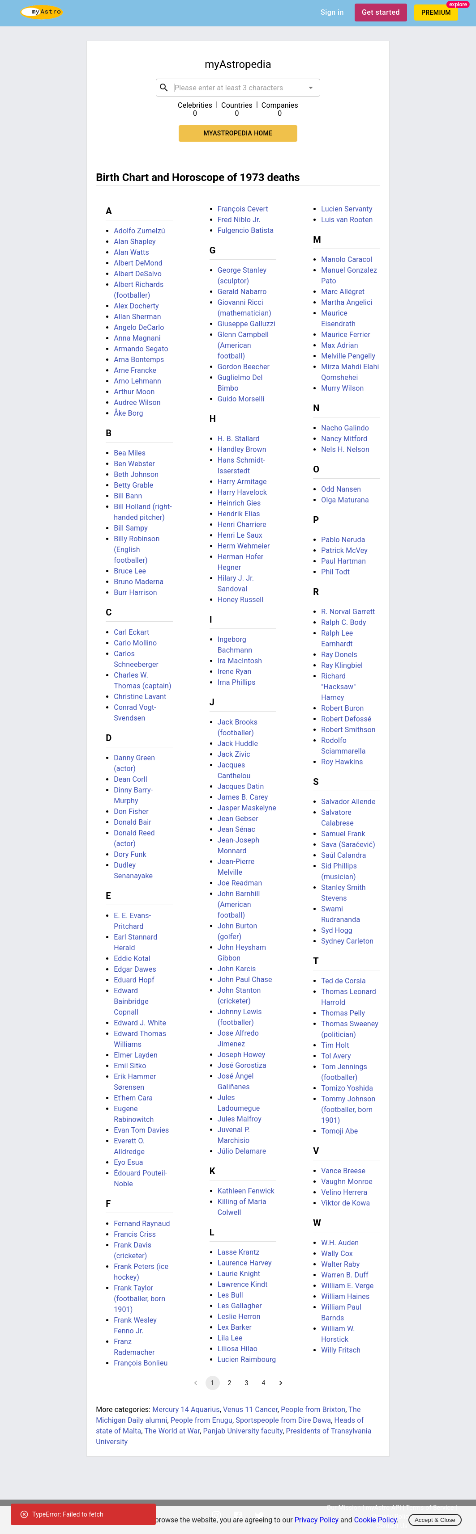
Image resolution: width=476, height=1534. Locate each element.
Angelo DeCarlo (139, 327)
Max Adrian (339, 345)
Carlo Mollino (135, 643)
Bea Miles (130, 453)
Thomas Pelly (343, 1013)
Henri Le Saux (240, 535)
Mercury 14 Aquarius (185, 1409)
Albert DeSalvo (138, 274)
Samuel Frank (343, 834)
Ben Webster (134, 463)
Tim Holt (335, 1045)
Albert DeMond (138, 263)
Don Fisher (131, 811)
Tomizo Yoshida (347, 1088)
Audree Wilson (137, 402)
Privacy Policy (317, 1520)
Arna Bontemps (139, 359)
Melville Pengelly (348, 356)
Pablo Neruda (343, 539)
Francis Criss (135, 1234)
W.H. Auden (340, 1243)
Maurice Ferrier (345, 334)
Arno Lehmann (137, 381)
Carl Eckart (131, 632)
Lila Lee (230, 1338)
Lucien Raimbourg (247, 1359)
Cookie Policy (375, 1520)
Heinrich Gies (239, 503)
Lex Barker (235, 1327)
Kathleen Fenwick (246, 1191)
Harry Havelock (242, 492)
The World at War (172, 1431)
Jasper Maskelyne (247, 808)
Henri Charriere (242, 524)
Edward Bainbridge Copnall (131, 1001)
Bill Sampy (131, 528)
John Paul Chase (245, 979)
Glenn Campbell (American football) (243, 345)
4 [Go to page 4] (264, 1383)
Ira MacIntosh (240, 661)
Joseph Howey (242, 1054)
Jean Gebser (238, 818)
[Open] (310, 87)
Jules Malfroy (240, 1119)
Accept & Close (435, 1520)
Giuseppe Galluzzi (246, 324)
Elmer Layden (136, 1055)
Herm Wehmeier (244, 546)
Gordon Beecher (244, 366)
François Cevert (243, 209)
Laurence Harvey (245, 1263)
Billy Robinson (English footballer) (136, 550)
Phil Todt (335, 572)
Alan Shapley (134, 241)
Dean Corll (130, 779)
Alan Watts (131, 252)
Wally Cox (337, 1253)
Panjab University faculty (243, 1431)
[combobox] (238, 88)
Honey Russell (241, 599)
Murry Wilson (342, 388)
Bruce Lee (130, 571)
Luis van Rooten (347, 219)
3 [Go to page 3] (247, 1383)
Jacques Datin (241, 786)
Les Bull (230, 1295)
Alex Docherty (136, 306)
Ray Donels (339, 654)
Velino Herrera (344, 1192)
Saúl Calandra (343, 855)
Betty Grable (133, 485)
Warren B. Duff (344, 1275)
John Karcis (237, 969)
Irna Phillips (237, 682)
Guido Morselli (241, 399)
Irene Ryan (235, 671)
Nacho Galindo (345, 428)
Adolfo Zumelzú (139, 231)
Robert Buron (342, 708)
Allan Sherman (137, 316)
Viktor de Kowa (345, 1203)
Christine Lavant (140, 696)
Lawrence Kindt (243, 1284)
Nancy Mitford (344, 438)
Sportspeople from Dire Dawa (283, 1420)
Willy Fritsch (340, 1350)
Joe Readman (240, 883)
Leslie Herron (239, 1316)
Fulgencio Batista (246, 230)
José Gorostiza (242, 1065)
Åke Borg (128, 413)
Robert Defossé (346, 719)
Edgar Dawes (135, 969)
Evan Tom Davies (141, 1130)
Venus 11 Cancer (250, 1409)
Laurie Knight (239, 1273)
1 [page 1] (213, 1383)
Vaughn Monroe (347, 1181)
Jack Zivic (234, 754)
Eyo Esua (128, 1162)
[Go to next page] (281, 1383)
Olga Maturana (345, 500)
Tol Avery (336, 1056)
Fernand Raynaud (142, 1223)
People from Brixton (313, 1409)
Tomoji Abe (339, 1131)
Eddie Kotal (132, 958)
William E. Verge (347, 1285)
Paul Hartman (343, 561)
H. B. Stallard (239, 438)
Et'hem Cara (133, 1098)
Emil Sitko (130, 1066)
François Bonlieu (140, 1363)
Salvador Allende (348, 801)
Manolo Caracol (346, 259)
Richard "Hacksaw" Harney (338, 687)
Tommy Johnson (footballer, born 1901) (348, 1110)
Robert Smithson (348, 729)
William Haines (345, 1296)
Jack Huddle (238, 743)
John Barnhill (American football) (239, 904)
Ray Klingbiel (342, 665)
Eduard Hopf (134, 980)
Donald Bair (132, 822)
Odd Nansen (341, 489)
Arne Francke (135, 370)
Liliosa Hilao (237, 1348)
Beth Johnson (136, 474)
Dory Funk (130, 854)
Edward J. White (140, 1023)
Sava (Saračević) (348, 844)
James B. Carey (243, 797)
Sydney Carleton (347, 941)
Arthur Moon (134, 392)
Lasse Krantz (239, 1252)
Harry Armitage (242, 481)
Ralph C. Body (343, 622)
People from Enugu (201, 1420)
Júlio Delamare (242, 1151)
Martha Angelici (346, 302)
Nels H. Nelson (345, 449)
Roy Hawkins (342, 762)
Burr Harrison (135, 592)
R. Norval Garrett (348, 611)
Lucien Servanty (346, 209)
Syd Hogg (336, 930)
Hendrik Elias (239, 514)
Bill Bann (128, 496)
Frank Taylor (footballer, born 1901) (139, 1299)
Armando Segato (141, 349)
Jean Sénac (236, 829)
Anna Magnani (137, 338)
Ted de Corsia (343, 981)
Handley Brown (242, 449)
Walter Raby (340, 1264)
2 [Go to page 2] (230, 1383)
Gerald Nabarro (242, 291)
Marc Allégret (343, 291)
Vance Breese (343, 1171)
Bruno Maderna (138, 581)
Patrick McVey (344, 550)
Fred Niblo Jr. (239, 219)
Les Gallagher (240, 1306)
